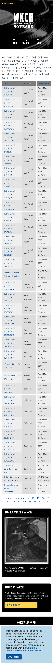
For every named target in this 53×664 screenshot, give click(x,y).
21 (48, 498)
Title (6, 83)
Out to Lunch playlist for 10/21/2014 (10, 102)
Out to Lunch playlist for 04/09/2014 (10, 148)
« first (9, 498)
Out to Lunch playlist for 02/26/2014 (10, 160)
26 (30, 501)
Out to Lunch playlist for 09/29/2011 (10, 308)
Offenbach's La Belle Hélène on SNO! (10, 468)
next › (37, 501)
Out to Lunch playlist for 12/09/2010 (10, 411)
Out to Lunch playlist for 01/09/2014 (10, 182)
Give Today (14, 605)
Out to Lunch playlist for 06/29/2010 (10, 297)
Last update (43, 83)
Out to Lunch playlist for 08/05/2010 (10, 434)
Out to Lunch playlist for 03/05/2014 (10, 228)
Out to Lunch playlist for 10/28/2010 (10, 445)
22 (8, 501)
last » (45, 501)
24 (19, 501)
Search (25, 43)
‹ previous (20, 498)
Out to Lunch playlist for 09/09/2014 (10, 194)
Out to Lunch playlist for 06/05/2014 (10, 251)
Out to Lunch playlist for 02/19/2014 (10, 262)
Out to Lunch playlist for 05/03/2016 (10, 285)
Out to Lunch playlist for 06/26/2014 (10, 205)
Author (28, 83)
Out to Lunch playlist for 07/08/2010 (10, 320)
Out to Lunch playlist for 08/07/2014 (10, 137)
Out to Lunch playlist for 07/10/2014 (10, 114)
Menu (14, 43)
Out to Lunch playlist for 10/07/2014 (10, 217)
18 (33, 498)
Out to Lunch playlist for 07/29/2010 (10, 331)
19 (38, 498)
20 (43, 498)
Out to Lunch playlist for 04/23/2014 (10, 125)
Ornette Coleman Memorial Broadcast (11, 488)
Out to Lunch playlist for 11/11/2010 (10, 423)
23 (13, 501)
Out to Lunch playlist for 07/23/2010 (10, 388)
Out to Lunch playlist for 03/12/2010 (10, 354)
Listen (37, 43)
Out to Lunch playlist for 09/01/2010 (10, 343)
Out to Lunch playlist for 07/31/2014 (10, 91)
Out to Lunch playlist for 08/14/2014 (10, 240)
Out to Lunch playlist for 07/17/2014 (10, 171)
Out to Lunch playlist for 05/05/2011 (10, 400)
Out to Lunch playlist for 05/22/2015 (10, 457)
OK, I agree (14, 657)
